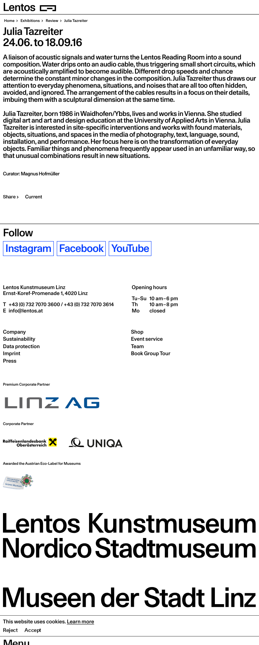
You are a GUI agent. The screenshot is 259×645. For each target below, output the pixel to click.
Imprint (11, 353)
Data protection (21, 346)
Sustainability (19, 339)
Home (9, 20)
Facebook (81, 248)
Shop (137, 332)
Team (137, 346)
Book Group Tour (150, 353)
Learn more (80, 631)
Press (9, 360)
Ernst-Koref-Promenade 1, (45, 293)
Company (14, 332)
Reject (10, 639)
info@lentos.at (25, 310)
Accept (32, 639)
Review (51, 20)
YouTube (130, 248)
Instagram (29, 248)
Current (33, 197)
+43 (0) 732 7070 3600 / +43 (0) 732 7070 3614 (60, 304)
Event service (147, 339)
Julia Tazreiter (75, 20)
